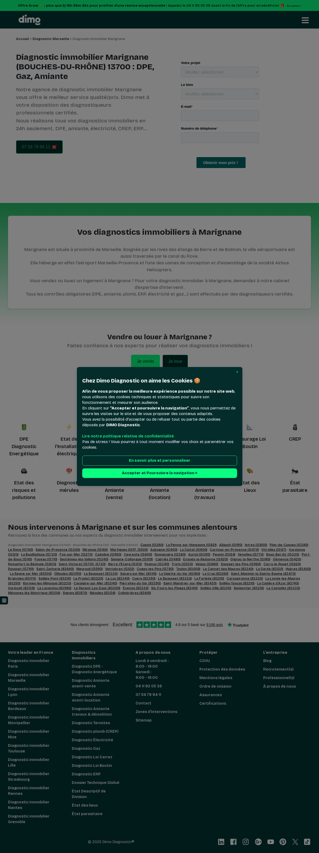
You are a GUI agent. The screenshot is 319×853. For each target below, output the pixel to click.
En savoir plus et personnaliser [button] (159, 460)
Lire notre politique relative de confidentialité (128, 436)
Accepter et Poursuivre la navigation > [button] (159, 473)
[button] (237, 372)
